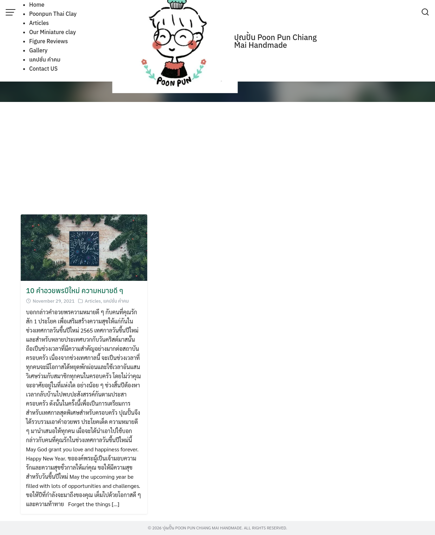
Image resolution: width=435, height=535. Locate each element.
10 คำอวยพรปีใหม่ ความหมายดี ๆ (74, 290)
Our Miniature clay (52, 32)
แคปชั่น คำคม (44, 59)
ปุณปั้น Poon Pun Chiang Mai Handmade (275, 41)
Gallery (38, 50)
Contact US (43, 68)
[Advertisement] (217, 158)
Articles (39, 22)
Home (36, 4)
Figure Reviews (48, 41)
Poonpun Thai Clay (53, 13)
